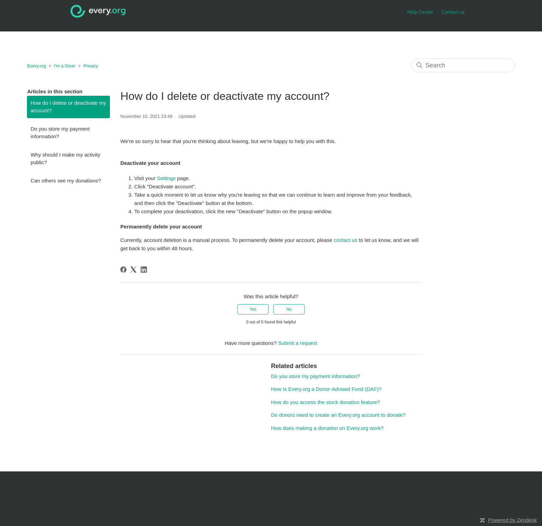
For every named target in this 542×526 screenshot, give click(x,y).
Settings (166, 178)
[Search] (463, 65)
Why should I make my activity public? (65, 159)
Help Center (420, 12)
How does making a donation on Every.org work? (327, 428)
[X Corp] (133, 269)
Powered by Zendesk (512, 520)
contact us (345, 240)
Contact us (453, 12)
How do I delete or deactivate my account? (68, 107)
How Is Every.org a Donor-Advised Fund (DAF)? (326, 389)
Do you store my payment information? (60, 133)
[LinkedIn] (144, 269)
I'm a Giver (64, 65)
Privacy (90, 65)
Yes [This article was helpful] (253, 309)
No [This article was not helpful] (288, 309)
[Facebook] (123, 269)
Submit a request (297, 343)
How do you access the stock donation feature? (325, 402)
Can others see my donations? (65, 181)
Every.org (36, 65)
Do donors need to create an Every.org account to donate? (338, 415)
